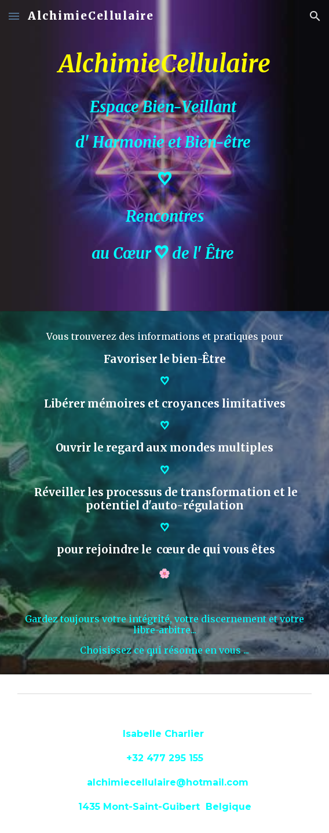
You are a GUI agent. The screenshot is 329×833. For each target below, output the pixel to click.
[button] (14, 16)
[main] (164, 155)
